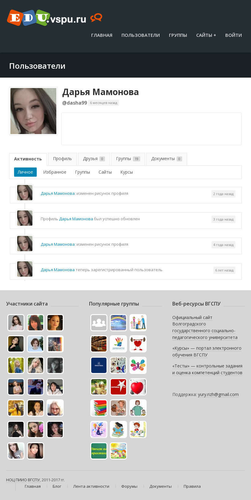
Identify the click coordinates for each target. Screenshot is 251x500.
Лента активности (91, 486)
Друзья (94, 158)
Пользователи (141, 35)
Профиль (62, 158)
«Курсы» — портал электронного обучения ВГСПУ (207, 351)
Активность (28, 159)
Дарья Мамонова (100, 92)
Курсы (126, 172)
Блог (57, 486)
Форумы (129, 486)
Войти (233, 35)
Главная (101, 35)
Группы (178, 35)
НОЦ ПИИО (16, 480)
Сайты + (206, 35)
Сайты (105, 172)
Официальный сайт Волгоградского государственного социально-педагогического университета (205, 327)
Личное (25, 172)
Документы (166, 158)
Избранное (54, 172)
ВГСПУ (34, 480)
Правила (192, 486)
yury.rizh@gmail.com (218, 394)
